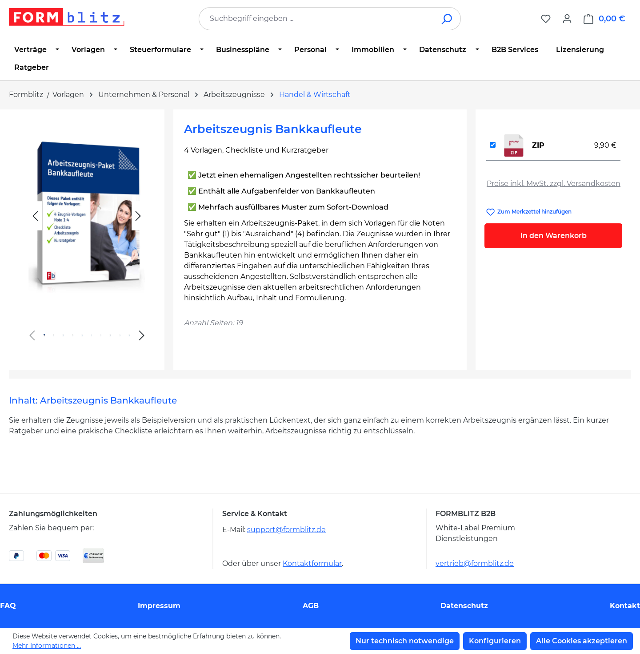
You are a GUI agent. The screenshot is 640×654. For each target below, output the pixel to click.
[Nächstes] (138, 216)
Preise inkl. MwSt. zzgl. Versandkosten (553, 183)
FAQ (8, 606)
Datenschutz (464, 606)
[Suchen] (447, 18)
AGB (311, 606)
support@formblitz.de (286, 529)
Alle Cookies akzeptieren (581, 641)
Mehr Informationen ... (46, 646)
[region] (86, 236)
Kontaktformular (312, 563)
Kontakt (625, 606)
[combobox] (316, 18)
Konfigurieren (495, 641)
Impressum (159, 606)
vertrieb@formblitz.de (475, 563)
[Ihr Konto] (567, 19)
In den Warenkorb (553, 235)
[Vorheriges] (35, 216)
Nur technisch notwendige (405, 641)
